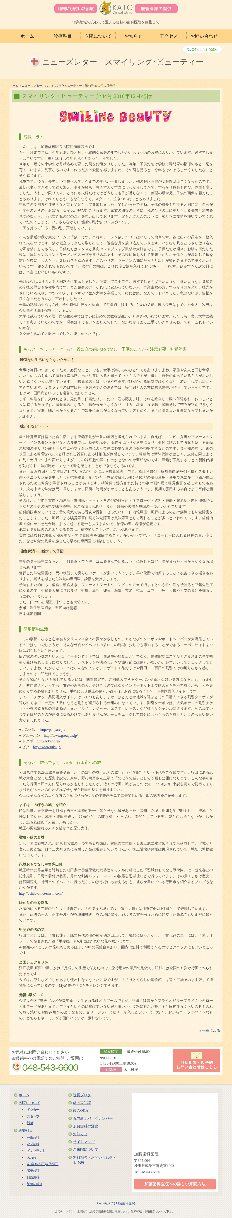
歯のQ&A (80, 1110)
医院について (98, 36)
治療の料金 (34, 1184)
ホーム (27, 36)
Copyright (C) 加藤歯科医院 (116, 1203)
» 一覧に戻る (209, 1030)
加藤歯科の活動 (85, 1126)
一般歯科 (33, 1137)
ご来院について (85, 1149)
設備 (30, 1123)
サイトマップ (84, 1142)
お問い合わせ (204, 36)
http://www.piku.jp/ (47, 747)
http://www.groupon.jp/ (61, 735)
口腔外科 (33, 1177)
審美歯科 (33, 1170)
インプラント (36, 1151)
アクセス (169, 36)
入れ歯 (31, 1157)
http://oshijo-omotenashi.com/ (41, 893)
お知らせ (133, 36)
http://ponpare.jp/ (52, 729)
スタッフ (33, 1116)
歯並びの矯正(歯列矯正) (43, 1164)
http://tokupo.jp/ (48, 741)
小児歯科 (33, 1144)
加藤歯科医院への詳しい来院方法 (174, 1184)
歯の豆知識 (82, 1103)
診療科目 (63, 36)
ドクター (33, 1109)
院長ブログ (82, 1095)
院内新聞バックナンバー (93, 1118)
